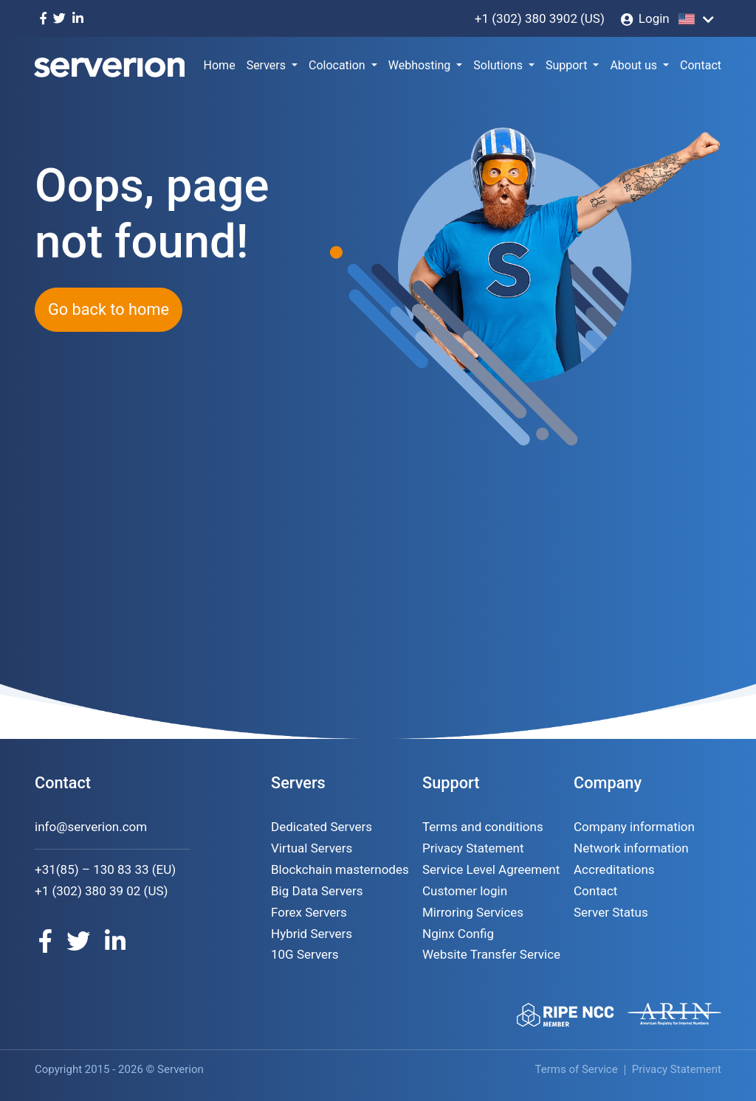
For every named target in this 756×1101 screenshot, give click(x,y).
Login (654, 18)
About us (633, 65)
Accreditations (614, 869)
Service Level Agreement (491, 869)
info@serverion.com (91, 826)
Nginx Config (458, 933)
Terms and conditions (482, 826)
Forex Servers (309, 912)
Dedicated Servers (321, 826)
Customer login (464, 890)
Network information (631, 848)
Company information (634, 826)
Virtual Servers (311, 848)
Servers (266, 65)
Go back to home (108, 309)
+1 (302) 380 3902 (526, 18)
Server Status (611, 912)
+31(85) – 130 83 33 (92, 869)
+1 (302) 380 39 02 (87, 890)
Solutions (498, 65)
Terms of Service (576, 1069)
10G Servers (305, 954)
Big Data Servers (317, 890)
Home (220, 65)
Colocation (337, 65)
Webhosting (419, 65)
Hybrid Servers (311, 933)
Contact (700, 65)
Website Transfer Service (491, 954)
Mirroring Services (472, 912)
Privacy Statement (473, 848)
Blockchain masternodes (340, 869)
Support (566, 65)
